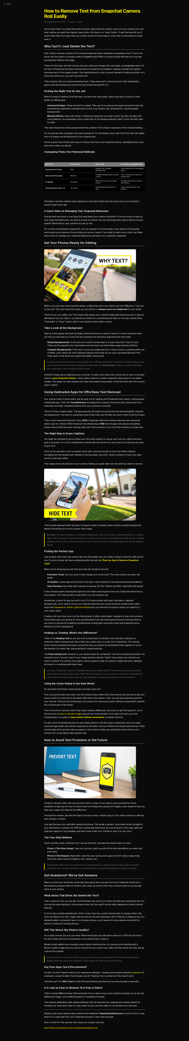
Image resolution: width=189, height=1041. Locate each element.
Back (7, 4)
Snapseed (58, 607)
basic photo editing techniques (87, 717)
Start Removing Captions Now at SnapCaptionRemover (71, 1028)
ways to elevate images (70, 713)
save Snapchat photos (64, 378)
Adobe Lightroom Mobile (78, 607)
